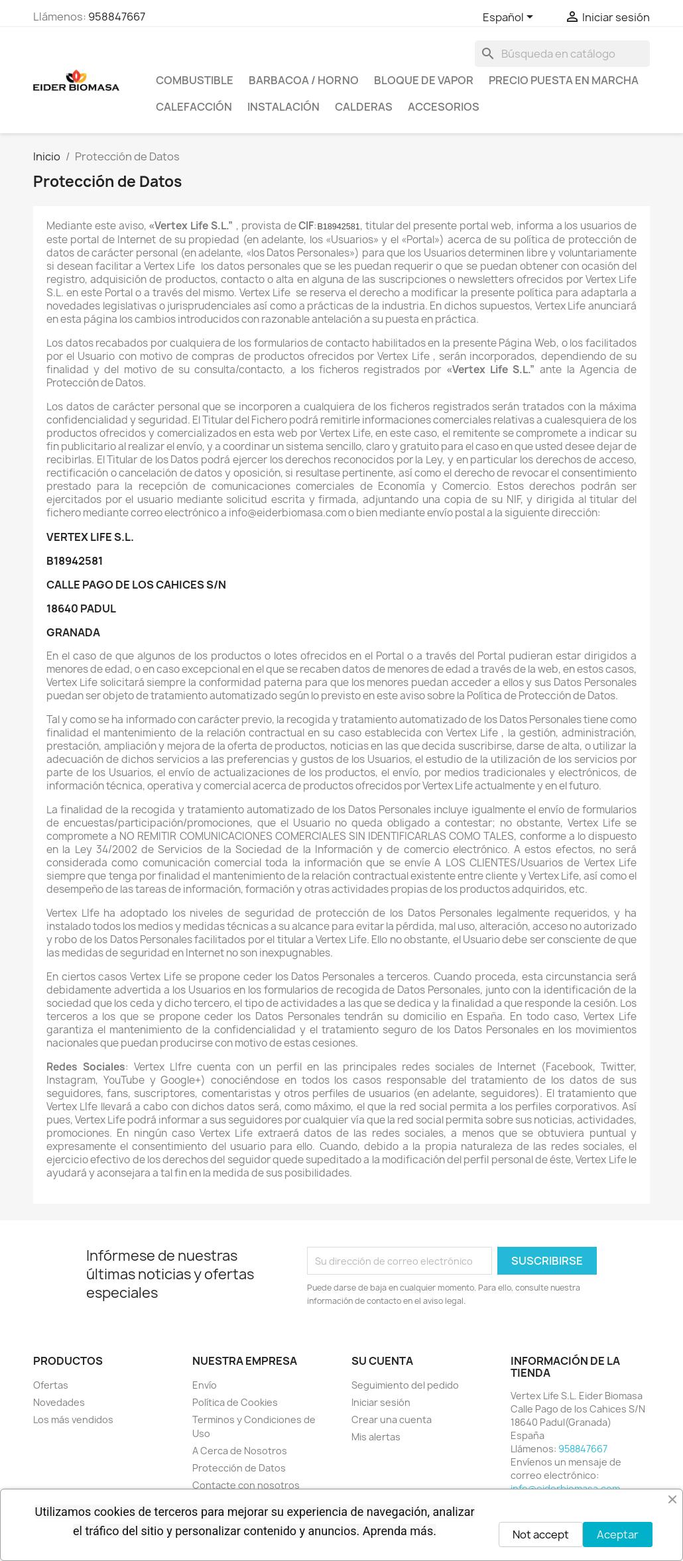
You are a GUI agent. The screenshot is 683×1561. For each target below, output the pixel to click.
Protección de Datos (239, 1468)
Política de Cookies (235, 1402)
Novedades (59, 1402)
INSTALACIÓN (283, 106)
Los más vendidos (73, 1419)
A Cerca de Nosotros (239, 1450)
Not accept (541, 1534)
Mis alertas (376, 1436)
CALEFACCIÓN (194, 106)
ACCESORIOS (443, 106)
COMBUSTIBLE (194, 80)
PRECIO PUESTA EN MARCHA (564, 80)
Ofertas (50, 1385)
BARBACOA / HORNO (304, 80)
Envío (204, 1385)
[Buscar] (562, 53)
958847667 (116, 16)
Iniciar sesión (380, 1402)
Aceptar (618, 1534)
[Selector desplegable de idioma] (510, 18)
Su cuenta (382, 1361)
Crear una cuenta (391, 1419)
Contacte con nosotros (246, 1485)
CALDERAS (364, 106)
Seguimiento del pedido (405, 1385)
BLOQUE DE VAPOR (423, 80)
